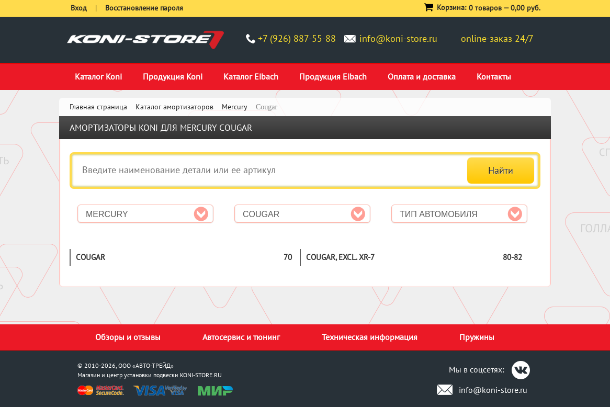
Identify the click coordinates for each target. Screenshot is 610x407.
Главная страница (98, 106)
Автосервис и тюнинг (241, 337)
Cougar (90, 257)
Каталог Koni (98, 76)
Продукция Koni (172, 76)
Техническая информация (369, 337)
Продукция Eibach (333, 76)
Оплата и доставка (422, 76)
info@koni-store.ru (398, 38)
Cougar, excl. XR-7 (340, 257)
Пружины (476, 337)
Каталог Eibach (250, 76)
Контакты (494, 76)
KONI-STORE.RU (201, 375)
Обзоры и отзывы (128, 337)
